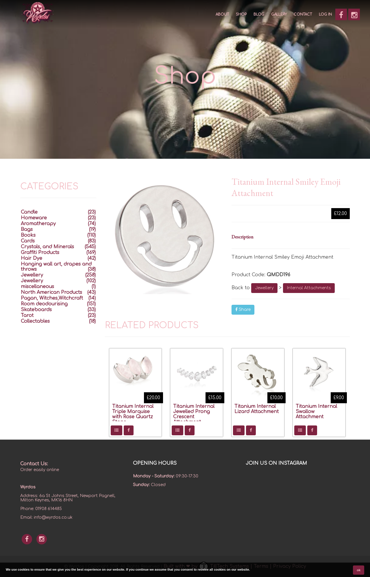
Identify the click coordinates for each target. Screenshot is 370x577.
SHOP (241, 14)
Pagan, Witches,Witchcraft (52, 298)
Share (243, 309)
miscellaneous (37, 286)
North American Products (51, 292)
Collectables (35, 321)
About (222, 14)
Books (28, 235)
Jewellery (264, 288)
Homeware (34, 218)
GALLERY (279, 14)
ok (358, 570)
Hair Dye (31, 258)
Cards (28, 241)
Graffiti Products (40, 252)
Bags (27, 229)
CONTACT (303, 14)
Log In (325, 14)
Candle (29, 212)
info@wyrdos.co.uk (53, 517)
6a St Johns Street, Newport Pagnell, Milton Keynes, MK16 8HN (67, 498)
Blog (259, 14)
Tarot (27, 315)
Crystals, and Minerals (47, 246)
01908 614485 (48, 509)
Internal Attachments (309, 288)
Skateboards (36, 309)
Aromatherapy (38, 223)
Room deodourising (44, 304)
